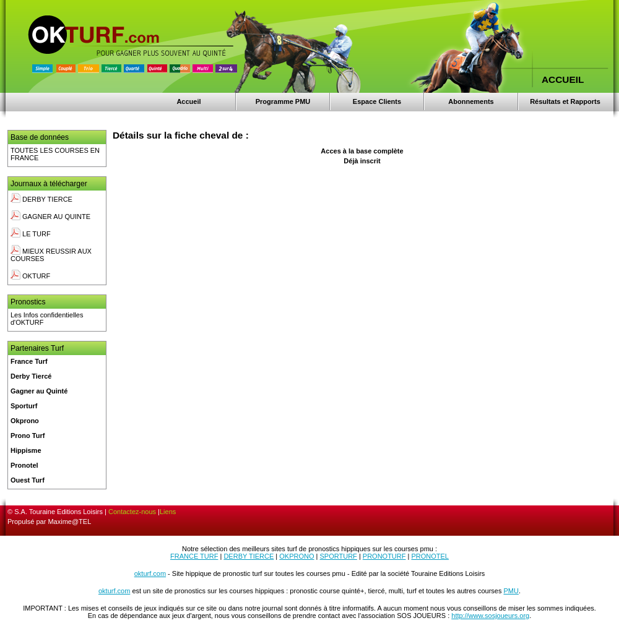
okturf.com (150, 573)
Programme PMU (283, 101)
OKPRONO (296, 556)
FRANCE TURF (194, 556)
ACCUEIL (563, 79)
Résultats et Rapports (565, 101)
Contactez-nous (132, 511)
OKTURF (30, 276)
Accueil (188, 101)
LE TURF (31, 234)
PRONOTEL (430, 556)
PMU (511, 591)
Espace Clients (377, 101)
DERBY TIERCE (41, 199)
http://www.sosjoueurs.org (490, 615)
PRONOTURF (384, 556)
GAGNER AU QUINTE (50, 216)
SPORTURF (338, 556)
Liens (168, 511)
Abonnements (470, 101)
